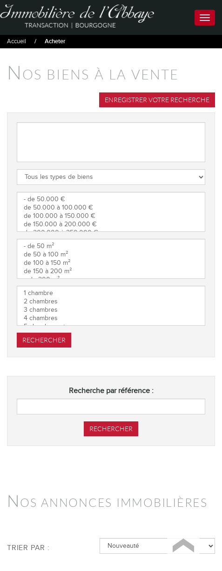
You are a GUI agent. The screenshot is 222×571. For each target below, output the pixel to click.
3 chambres (111, 310)
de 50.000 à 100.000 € (111, 207)
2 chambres (111, 301)
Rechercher (44, 340)
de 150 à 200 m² (111, 271)
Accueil (16, 41)
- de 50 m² (111, 246)
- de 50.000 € (111, 199)
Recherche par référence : (111, 390)
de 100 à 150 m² (111, 263)
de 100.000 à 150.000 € (111, 216)
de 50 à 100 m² (111, 254)
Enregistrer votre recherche (157, 100)
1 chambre (111, 293)
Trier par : (28, 547)
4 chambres (111, 318)
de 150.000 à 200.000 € (111, 224)
